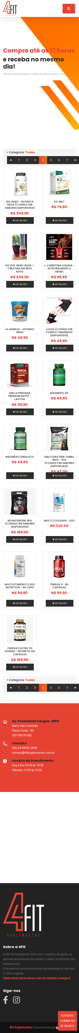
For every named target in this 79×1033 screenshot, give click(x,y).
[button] (69, 8)
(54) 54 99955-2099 (24, 748)
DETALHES (20, 220)
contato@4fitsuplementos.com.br (33, 752)
